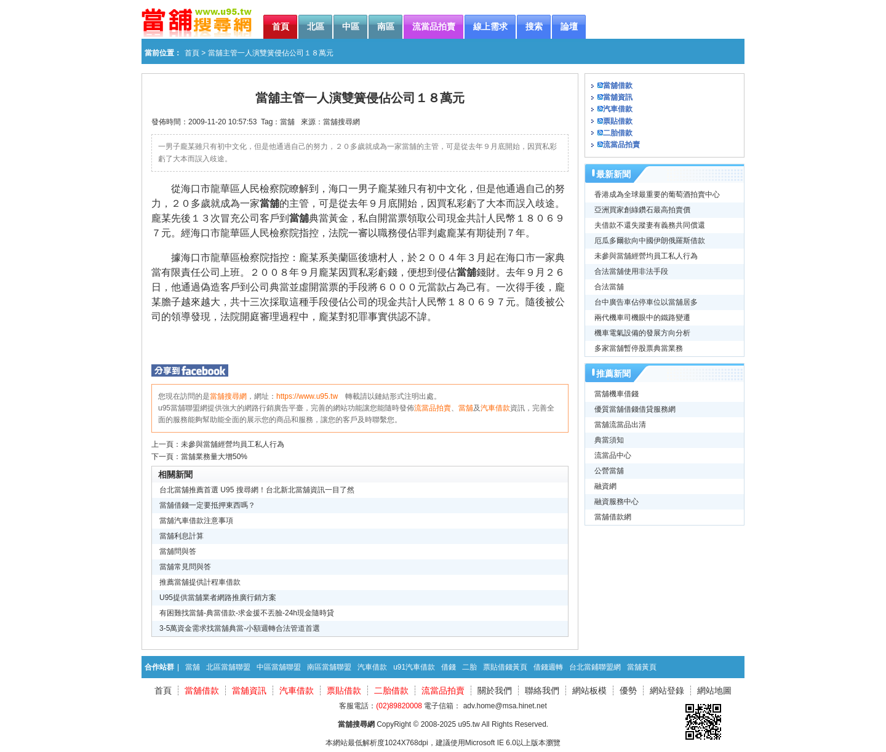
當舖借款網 (612, 517)
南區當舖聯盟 (329, 667)
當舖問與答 (177, 551)
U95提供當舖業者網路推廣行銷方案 (217, 597)
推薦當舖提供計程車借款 (200, 582)
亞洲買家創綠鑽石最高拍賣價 (642, 210)
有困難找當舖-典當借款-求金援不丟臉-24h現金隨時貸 (246, 613)
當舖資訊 (618, 97)
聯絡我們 (542, 690)
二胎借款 (618, 133)
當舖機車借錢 (616, 394)
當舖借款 (618, 85)
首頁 (192, 53)
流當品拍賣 (432, 408)
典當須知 (609, 440)
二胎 (469, 667)
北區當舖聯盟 (228, 667)
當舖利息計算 (181, 536)
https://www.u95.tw (307, 396)
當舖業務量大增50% (214, 456)
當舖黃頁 (642, 667)
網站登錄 (667, 690)
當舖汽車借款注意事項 (196, 520)
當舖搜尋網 (341, 122)
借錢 (448, 667)
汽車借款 (495, 408)
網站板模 (589, 690)
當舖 (287, 122)
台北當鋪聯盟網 (595, 667)
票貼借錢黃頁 (505, 667)
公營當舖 (609, 470)
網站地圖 (714, 690)
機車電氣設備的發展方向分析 (642, 333)
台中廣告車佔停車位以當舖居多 (646, 302)
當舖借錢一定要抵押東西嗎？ (207, 505)
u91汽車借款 (414, 667)
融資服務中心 (616, 501)
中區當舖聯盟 (279, 667)
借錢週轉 (548, 667)
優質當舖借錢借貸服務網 (635, 409)
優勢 (628, 690)
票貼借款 (618, 121)
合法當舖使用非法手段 (631, 271)
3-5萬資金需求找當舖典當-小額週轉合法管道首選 (239, 628)
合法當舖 (609, 286)
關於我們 (494, 690)
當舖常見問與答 (185, 566)
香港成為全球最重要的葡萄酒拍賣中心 (657, 194)
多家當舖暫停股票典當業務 (638, 348)
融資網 (605, 486)
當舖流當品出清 (620, 424)
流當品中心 (612, 455)
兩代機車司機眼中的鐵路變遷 (642, 317)
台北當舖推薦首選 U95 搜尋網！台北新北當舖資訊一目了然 (256, 490)
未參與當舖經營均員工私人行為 (232, 444)
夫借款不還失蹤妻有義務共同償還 (649, 225)
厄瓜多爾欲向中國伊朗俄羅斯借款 (649, 240)
